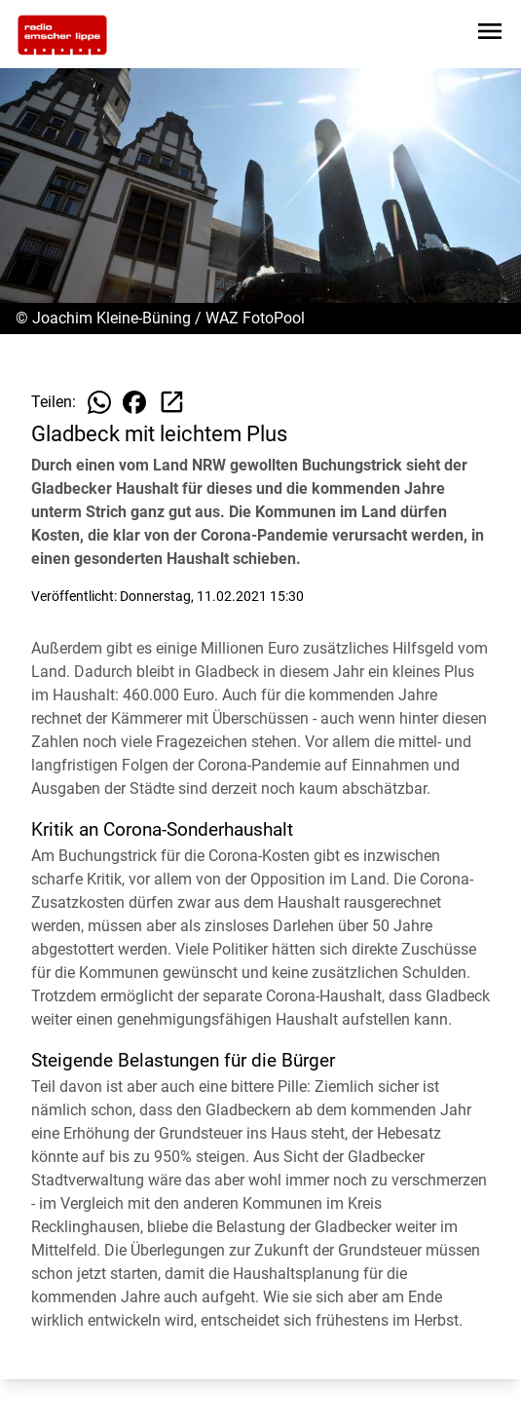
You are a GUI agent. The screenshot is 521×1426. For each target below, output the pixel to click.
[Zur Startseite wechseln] (62, 35)
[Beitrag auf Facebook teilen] (134, 402)
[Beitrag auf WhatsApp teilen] (99, 402)
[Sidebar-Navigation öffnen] (489, 35)
